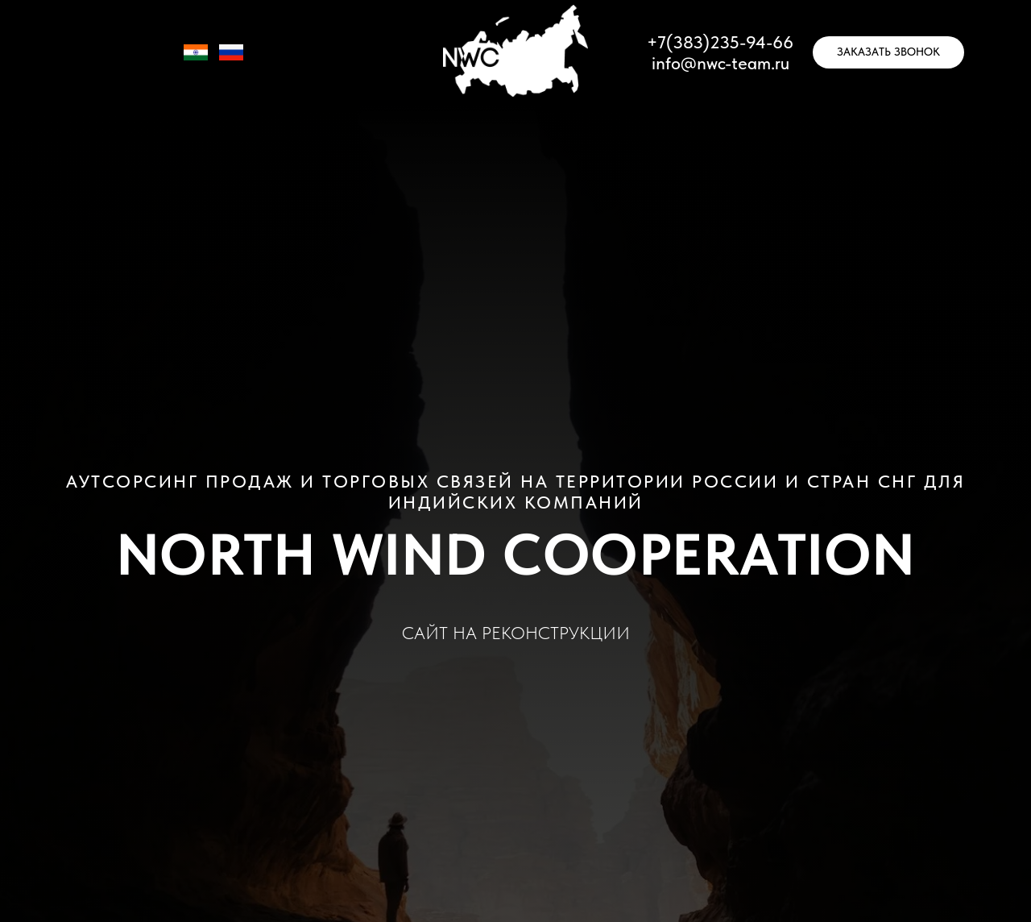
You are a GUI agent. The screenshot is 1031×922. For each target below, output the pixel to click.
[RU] (231, 60)
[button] (888, 52)
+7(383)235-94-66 (720, 41)
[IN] (196, 60)
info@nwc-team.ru (720, 62)
